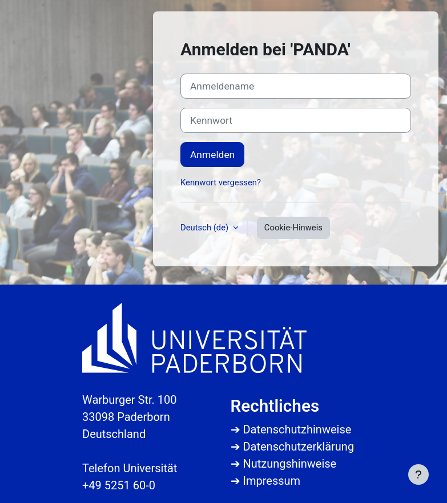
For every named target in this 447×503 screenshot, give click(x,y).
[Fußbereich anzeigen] (418, 474)
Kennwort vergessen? (220, 182)
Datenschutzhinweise (297, 429)
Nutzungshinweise (289, 463)
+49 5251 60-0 (118, 485)
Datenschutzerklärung (298, 446)
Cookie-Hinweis (293, 227)
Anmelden (212, 154)
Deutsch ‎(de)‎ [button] (205, 227)
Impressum (271, 481)
